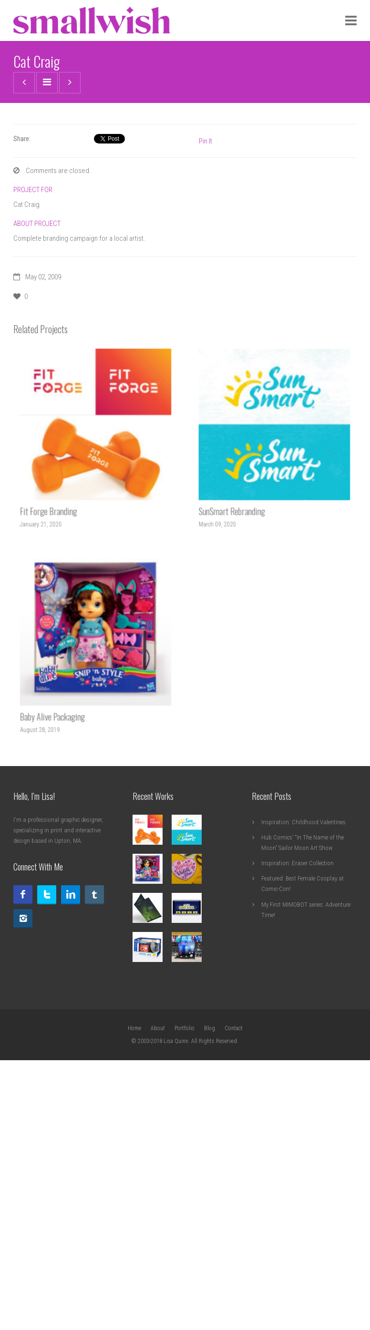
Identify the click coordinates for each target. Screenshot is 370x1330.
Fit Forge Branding (58, 750)
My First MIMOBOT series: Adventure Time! (305, 1162)
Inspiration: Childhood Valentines (303, 1074)
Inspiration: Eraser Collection (297, 1115)
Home (134, 1281)
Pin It (205, 393)
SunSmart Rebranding (240, 750)
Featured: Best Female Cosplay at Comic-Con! (302, 1136)
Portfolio (185, 1281)
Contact (234, 1281)
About (158, 1281)
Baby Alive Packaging (61, 955)
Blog (209, 1281)
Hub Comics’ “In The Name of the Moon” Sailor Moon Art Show (302, 1095)
